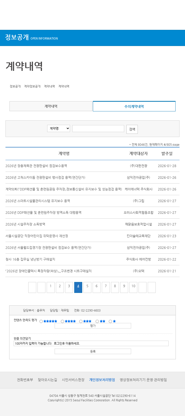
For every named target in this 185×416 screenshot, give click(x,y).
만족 (71, 321)
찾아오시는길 (47, 380)
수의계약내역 (134, 106)
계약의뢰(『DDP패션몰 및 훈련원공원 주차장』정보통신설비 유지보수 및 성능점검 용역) (63, 189)
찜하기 (33, 79)
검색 (176, 20)
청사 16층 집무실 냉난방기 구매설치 (30, 259)
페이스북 (18, 79)
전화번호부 (25, 380)
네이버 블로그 (26, 79)
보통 (88, 321)
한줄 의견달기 (22, 338)
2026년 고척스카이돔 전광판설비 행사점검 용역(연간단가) (45, 177)
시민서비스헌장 (73, 380)
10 (133, 286)
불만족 (103, 321)
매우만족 (50, 321)
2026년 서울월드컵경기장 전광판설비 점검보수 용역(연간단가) (48, 247)
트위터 (10, 79)
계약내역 (50, 106)
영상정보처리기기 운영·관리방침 (143, 380)
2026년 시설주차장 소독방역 (25, 224)
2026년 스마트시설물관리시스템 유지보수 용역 (37, 201)
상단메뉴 (8, 20)
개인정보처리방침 (102, 380)
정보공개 (31, 37)
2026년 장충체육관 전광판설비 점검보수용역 (36, 166)
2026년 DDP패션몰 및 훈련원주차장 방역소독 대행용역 (43, 212)
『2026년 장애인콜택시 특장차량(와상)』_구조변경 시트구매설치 (48, 271)
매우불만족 (114, 321)
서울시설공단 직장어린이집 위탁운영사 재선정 (36, 236)
